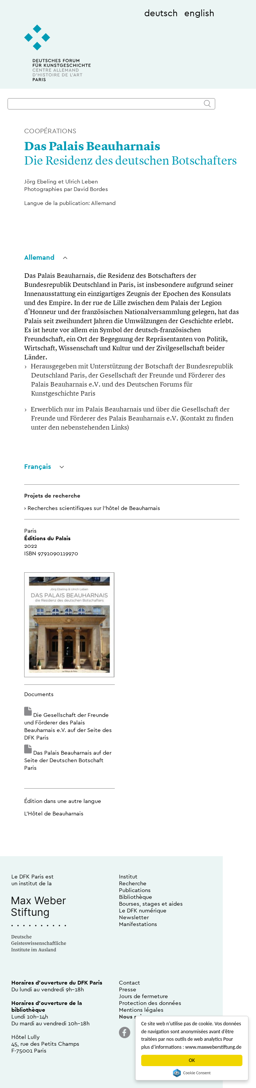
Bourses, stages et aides (151, 903)
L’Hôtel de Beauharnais (53, 813)
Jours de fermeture (143, 996)
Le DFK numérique (143, 910)
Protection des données (150, 1002)
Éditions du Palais (47, 538)
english (199, 12)
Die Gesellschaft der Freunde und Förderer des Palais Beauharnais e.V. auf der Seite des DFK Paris (68, 726)
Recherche (133, 883)
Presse (127, 989)
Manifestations (138, 924)
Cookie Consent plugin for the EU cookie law (192, 1073)
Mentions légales (141, 1009)
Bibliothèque (135, 896)
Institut (128, 876)
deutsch (161, 12)
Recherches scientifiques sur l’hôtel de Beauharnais (94, 508)
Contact (129, 982)
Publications (135, 890)
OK (192, 1060)
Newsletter (134, 917)
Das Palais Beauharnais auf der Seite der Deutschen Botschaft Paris (67, 760)
